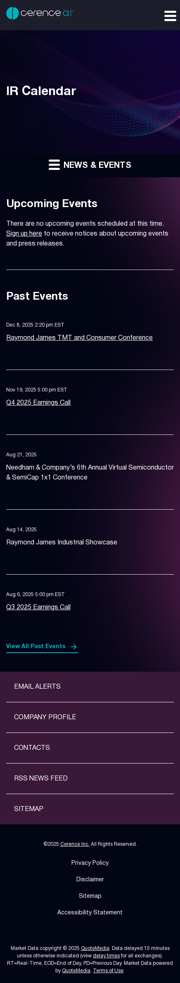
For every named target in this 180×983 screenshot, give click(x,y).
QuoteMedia (95, 948)
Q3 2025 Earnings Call (38, 608)
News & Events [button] (90, 164)
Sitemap (28, 809)
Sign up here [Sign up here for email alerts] (24, 234)
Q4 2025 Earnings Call (38, 403)
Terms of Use (108, 971)
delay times (106, 956)
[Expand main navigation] (169, 15)
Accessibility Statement (90, 913)
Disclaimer (90, 880)
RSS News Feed (41, 779)
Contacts (32, 748)
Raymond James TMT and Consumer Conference (79, 338)
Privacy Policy (90, 863)
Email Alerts (37, 687)
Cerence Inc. (75, 844)
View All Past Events (35, 646)
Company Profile (45, 718)
